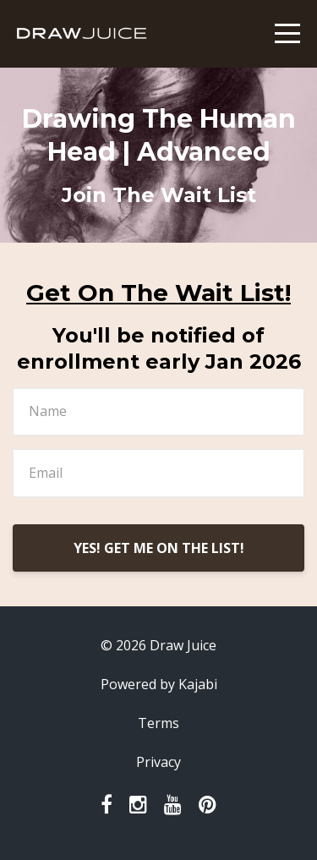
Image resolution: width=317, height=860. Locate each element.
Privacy (158, 762)
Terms (158, 723)
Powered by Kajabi (159, 684)
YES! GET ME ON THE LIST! (159, 548)
